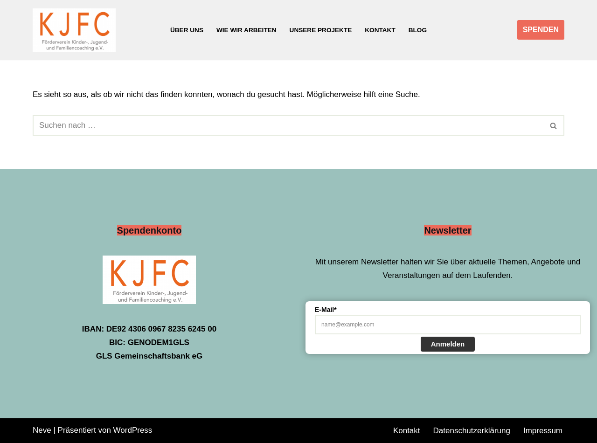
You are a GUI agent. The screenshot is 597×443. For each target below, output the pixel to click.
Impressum (542, 430)
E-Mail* (326, 309)
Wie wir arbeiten (246, 30)
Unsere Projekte (321, 30)
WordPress (133, 430)
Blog (418, 30)
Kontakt (380, 30)
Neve (42, 430)
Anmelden (448, 344)
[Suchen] (288, 125)
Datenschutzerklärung (471, 430)
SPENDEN (541, 30)
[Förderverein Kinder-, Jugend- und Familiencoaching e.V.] (76, 30)
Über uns (186, 30)
